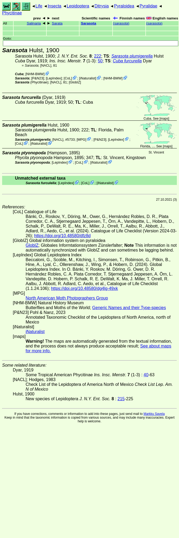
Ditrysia (101, 6)
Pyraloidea (124, 6)
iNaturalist (87, 78)
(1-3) (72, 61)
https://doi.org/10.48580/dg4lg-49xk (84, 288)
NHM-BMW (35, 74)
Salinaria (34, 23)
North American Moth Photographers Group (67, 298)
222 (97, 56)
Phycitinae (12, 13)
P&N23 (37, 78)
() (121, 23)
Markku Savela (154, 414)
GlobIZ (75, 82)
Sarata (57, 23)
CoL (68, 78)
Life (38, 6)
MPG (81, 139)
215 (121, 399)
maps (164, 118)
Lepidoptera (78, 6)
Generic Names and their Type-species (129, 307)
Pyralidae (148, 6)
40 (146, 375)
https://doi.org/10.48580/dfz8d (62, 235)
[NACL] (45, 65)
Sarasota (88, 23)
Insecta (54, 6)
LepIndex (54, 78)
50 (100, 61)
